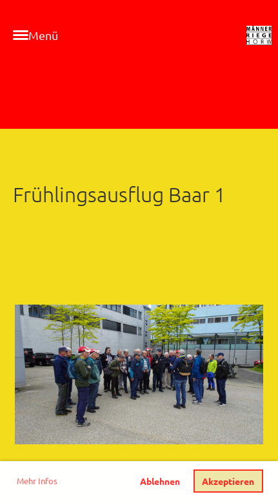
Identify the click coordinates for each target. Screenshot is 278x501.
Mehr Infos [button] (37, 480)
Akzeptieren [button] (228, 481)
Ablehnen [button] (160, 481)
